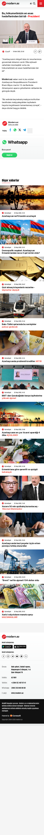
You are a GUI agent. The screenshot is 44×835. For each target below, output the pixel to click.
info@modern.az (17, 693)
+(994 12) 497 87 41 (18, 682)
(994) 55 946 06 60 (18, 687)
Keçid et (9, 155)
